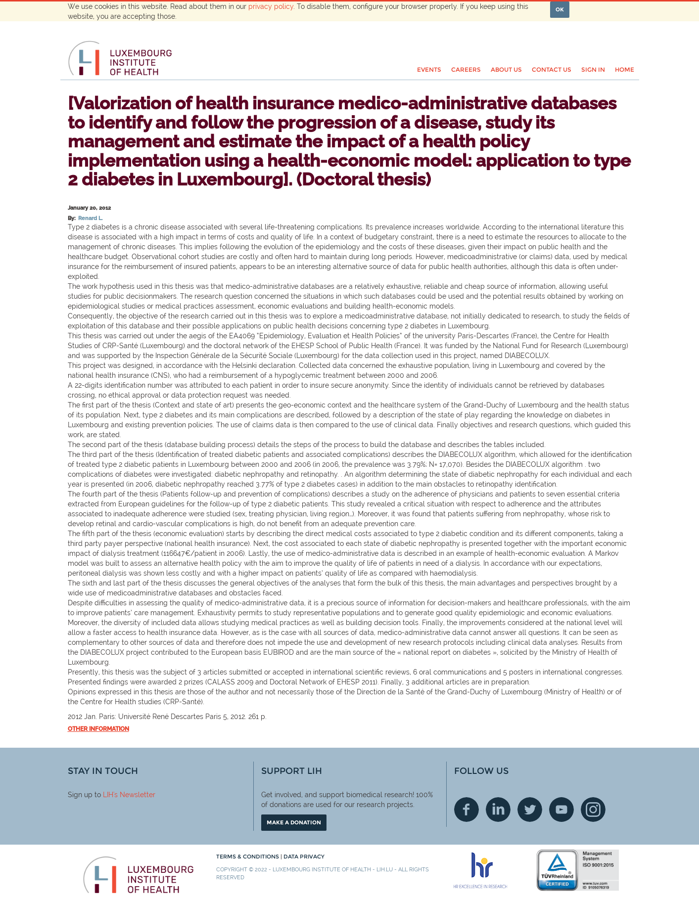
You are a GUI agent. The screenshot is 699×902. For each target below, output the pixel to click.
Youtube (561, 809)
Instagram (593, 809)
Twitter (529, 809)
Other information (98, 728)
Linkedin (498, 809)
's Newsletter (134, 795)
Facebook (466, 809)
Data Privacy (304, 856)
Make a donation (294, 822)
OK (560, 9)
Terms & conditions (248, 856)
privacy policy (270, 6)
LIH (108, 795)
